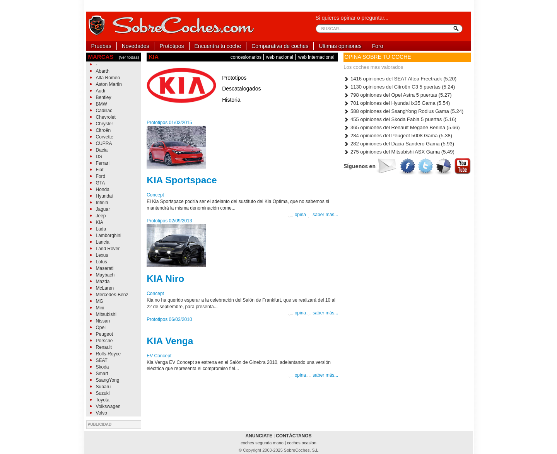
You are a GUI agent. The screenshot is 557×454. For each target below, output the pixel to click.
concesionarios (247, 57)
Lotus (101, 262)
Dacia (102, 150)
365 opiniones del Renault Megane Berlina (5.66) (401, 127)
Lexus (102, 255)
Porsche (104, 340)
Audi (100, 91)
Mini (100, 308)
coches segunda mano (263, 442)
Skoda (102, 367)
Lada (101, 229)
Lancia (102, 242)
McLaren (105, 288)
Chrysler (104, 123)
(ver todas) (129, 57)
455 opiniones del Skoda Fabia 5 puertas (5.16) (399, 119)
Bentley (103, 97)
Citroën (103, 130)
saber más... (322, 215)
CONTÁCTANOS (293, 436)
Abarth (102, 71)
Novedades (135, 46)
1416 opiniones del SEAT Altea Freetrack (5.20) (399, 79)
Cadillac (104, 110)
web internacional (316, 57)
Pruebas (101, 46)
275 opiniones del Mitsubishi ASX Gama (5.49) (398, 152)
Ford (101, 176)
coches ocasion (301, 442)
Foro (377, 46)
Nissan (103, 321)
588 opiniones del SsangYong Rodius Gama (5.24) (403, 111)
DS (99, 156)
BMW (101, 104)
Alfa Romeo (108, 77)
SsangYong (108, 380)
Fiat (100, 169)
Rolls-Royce (108, 354)
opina (297, 215)
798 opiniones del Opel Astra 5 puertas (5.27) (397, 95)
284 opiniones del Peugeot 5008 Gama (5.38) (397, 135)
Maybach (105, 275)
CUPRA (104, 143)
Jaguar (103, 209)
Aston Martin (109, 84)
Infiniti (102, 202)
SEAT (102, 360)
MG (99, 301)
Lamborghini (108, 235)
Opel (101, 327)
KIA (99, 222)
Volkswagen (108, 406)
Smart (102, 373)
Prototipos (171, 46)
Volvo (101, 413)
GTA (100, 183)
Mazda (103, 281)
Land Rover (108, 248)
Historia (231, 100)
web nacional (279, 57)
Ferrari (102, 163)
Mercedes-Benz (112, 294)
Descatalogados (241, 88)
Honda (102, 189)
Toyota (102, 400)
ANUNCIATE (258, 436)
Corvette (104, 137)
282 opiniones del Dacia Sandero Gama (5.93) (398, 144)
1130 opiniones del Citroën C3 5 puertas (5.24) (399, 87)
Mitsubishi (106, 314)
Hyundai (104, 196)
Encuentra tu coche (218, 46)
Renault (104, 347)
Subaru (103, 386)
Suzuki (103, 393)
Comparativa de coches (279, 46)
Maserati (105, 268)
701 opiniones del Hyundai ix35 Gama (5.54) (396, 103)
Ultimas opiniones (340, 46)
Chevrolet (106, 117)
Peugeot (104, 334)
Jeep (101, 215)
